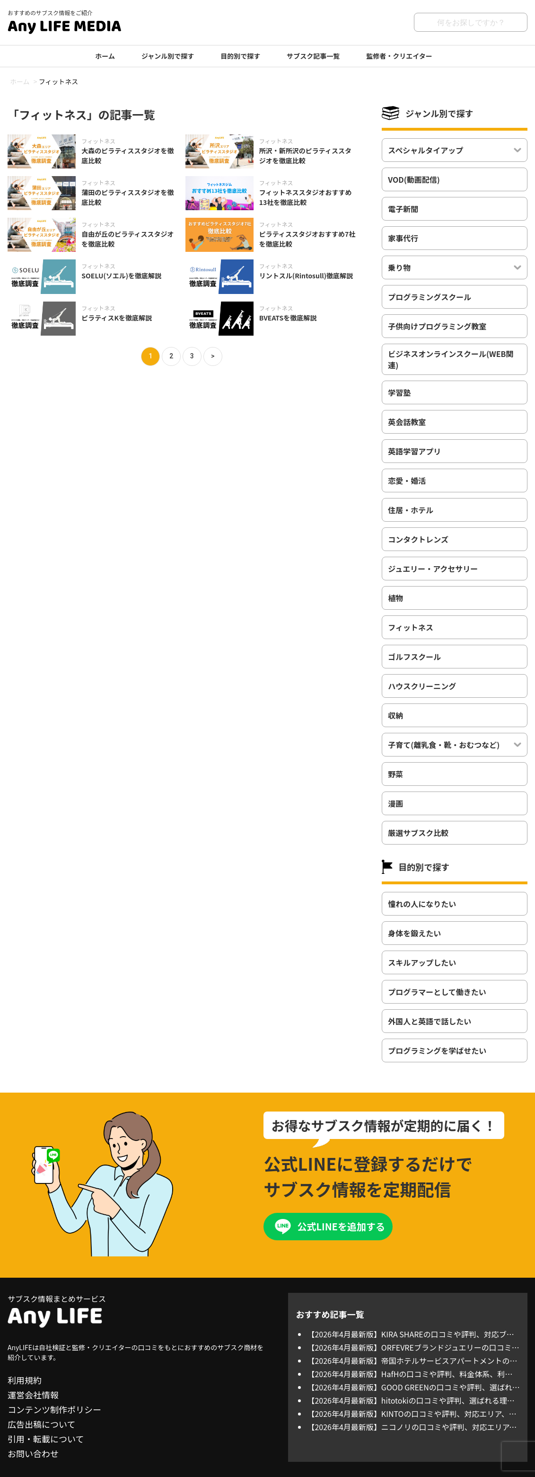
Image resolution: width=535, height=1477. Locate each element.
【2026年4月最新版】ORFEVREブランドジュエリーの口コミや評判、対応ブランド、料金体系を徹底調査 (413, 1347)
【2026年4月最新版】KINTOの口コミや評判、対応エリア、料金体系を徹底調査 (411, 1413)
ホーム (105, 56)
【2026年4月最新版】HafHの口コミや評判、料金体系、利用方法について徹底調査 (409, 1373)
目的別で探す (240, 56)
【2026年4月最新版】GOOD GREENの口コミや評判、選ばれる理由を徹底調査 (413, 1387)
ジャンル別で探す (167, 56)
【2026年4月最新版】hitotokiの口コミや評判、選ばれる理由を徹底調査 (410, 1400)
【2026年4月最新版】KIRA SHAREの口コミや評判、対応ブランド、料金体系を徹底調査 (410, 1334)
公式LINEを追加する (341, 1226)
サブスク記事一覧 (313, 56)
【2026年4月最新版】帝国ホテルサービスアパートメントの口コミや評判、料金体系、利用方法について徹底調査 (412, 1360)
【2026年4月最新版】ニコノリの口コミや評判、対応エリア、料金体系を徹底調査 (412, 1427)
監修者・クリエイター (399, 56)
